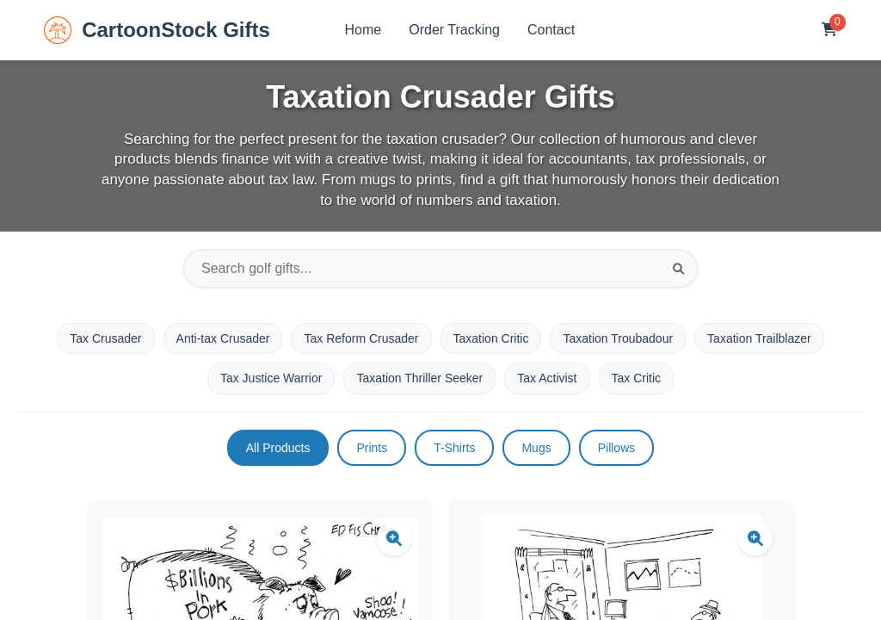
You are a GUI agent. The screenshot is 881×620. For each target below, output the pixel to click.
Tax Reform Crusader (361, 338)
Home (363, 29)
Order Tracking (454, 29)
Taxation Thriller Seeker (419, 378)
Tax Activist (546, 378)
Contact (551, 29)
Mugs (536, 448)
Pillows (617, 448)
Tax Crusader (105, 338)
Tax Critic (637, 378)
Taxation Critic (491, 338)
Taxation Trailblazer (759, 338)
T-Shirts (454, 448)
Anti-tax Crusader (223, 338)
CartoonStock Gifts (157, 30)
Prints (371, 448)
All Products (278, 448)
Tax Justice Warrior (271, 378)
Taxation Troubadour (618, 338)
